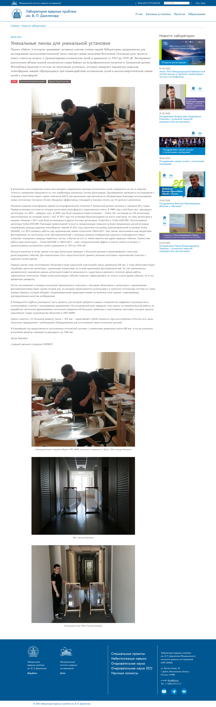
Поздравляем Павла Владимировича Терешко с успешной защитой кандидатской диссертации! (179, 248)
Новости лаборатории (34, 25)
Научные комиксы (124, 673)
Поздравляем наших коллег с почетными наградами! (181, 163)
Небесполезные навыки (128, 659)
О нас (139, 14)
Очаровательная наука (128, 664)
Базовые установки (158, 14)
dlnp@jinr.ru (173, 680)
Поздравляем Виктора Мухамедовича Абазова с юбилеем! (179, 205)
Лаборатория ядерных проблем (51, 13)
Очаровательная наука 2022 (131, 668)
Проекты (179, 14)
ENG (203, 3)
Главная (15, 25)
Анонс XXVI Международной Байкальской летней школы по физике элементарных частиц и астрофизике (182, 74)
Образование (196, 14)
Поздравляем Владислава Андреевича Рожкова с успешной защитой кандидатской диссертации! (180, 119)
